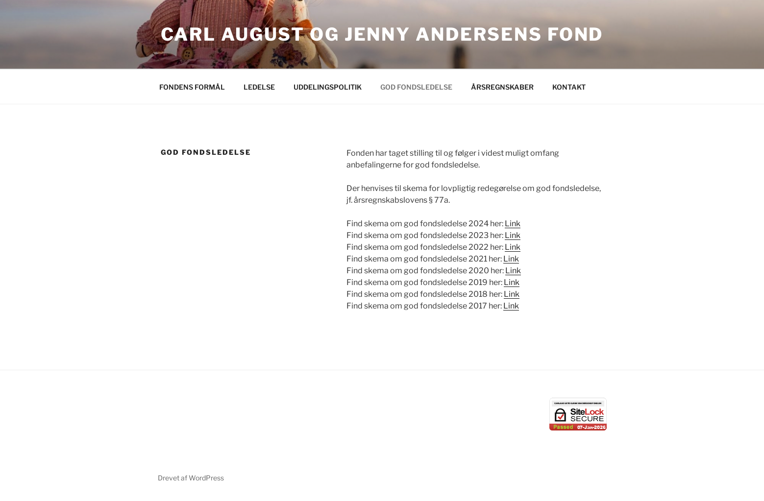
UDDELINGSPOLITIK (328, 87)
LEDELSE (259, 87)
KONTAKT (569, 87)
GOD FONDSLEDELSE (416, 87)
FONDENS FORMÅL (192, 87)
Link (512, 223)
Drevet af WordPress (191, 478)
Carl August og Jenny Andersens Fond (382, 34)
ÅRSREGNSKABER (502, 87)
